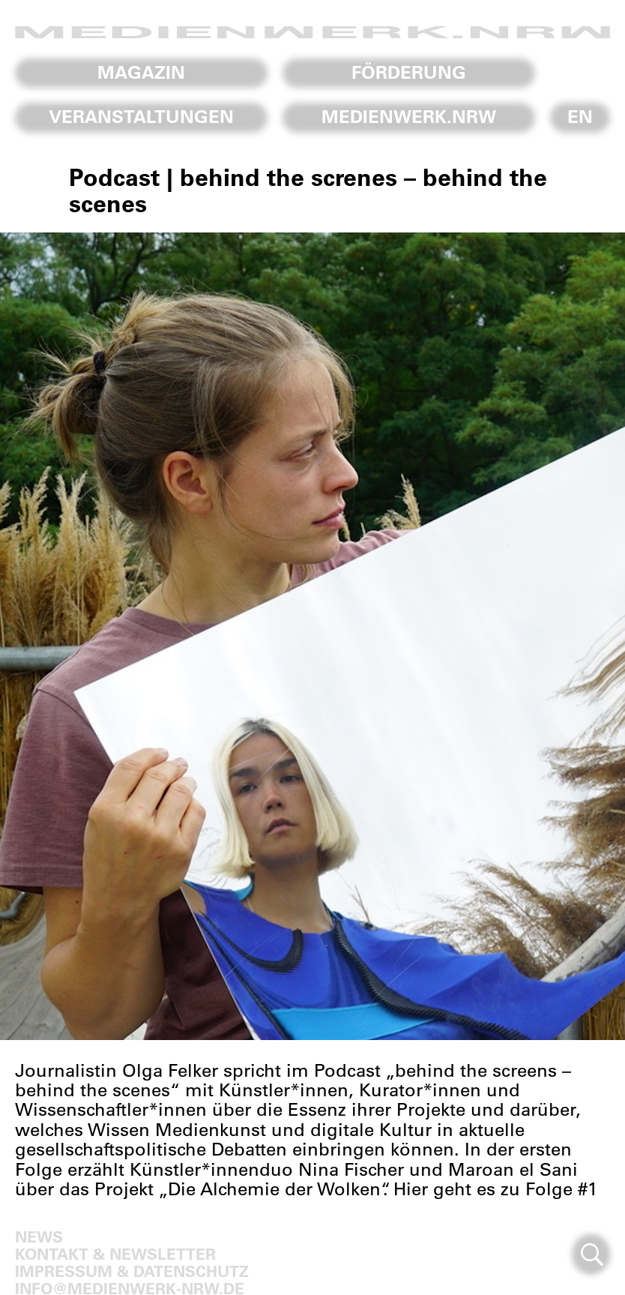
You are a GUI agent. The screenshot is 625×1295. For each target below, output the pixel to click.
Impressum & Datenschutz (132, 1271)
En (580, 116)
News (39, 1236)
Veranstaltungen (141, 116)
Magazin (141, 72)
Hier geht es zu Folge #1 (495, 1188)
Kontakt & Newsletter (115, 1253)
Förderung (408, 72)
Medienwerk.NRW (408, 116)
